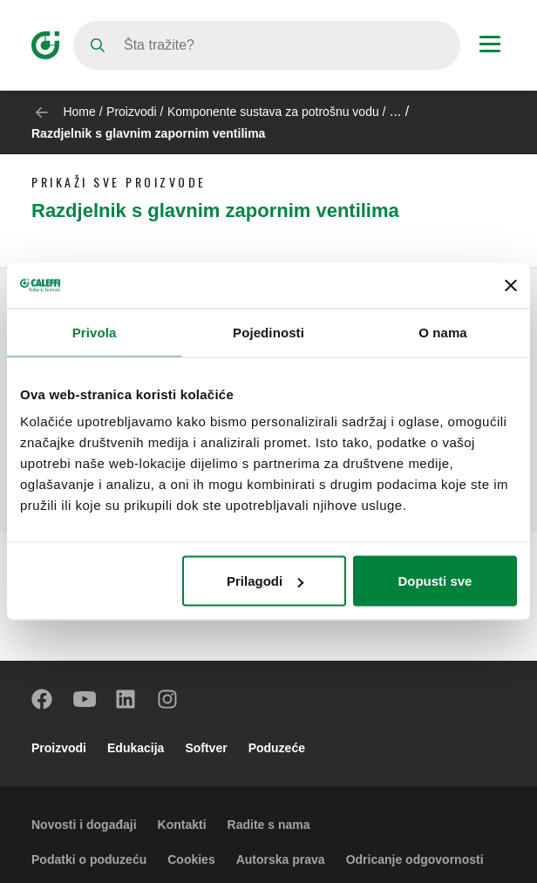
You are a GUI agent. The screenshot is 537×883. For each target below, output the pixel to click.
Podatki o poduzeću (88, 859)
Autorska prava (280, 859)
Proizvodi (131, 112)
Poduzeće (276, 748)
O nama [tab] (442, 331)
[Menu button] (490, 46)
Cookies (190, 859)
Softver (206, 748)
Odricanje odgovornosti (415, 859)
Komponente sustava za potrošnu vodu (273, 112)
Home (79, 112)
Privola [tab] (94, 331)
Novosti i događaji (84, 825)
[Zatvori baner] (511, 285)
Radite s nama (269, 825)
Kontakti (182, 825)
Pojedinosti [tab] (268, 331)
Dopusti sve (435, 581)
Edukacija (135, 748)
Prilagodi (265, 581)
